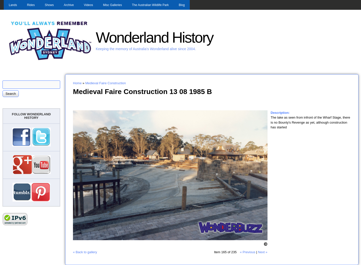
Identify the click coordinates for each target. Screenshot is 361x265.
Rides (31, 5)
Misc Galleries (112, 5)
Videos (88, 5)
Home (77, 83)
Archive (69, 5)
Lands (13, 5)
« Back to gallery (85, 252)
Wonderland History (154, 37)
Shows (49, 5)
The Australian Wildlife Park (150, 5)
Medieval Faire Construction (105, 83)
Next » (262, 252)
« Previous (247, 252)
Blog (182, 5)
